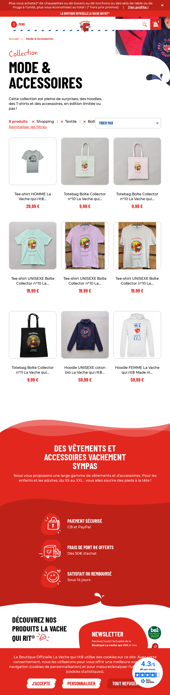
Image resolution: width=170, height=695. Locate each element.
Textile (71, 121)
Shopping (45, 121)
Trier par (129, 123)
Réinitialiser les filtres (28, 127)
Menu (22, 24)
